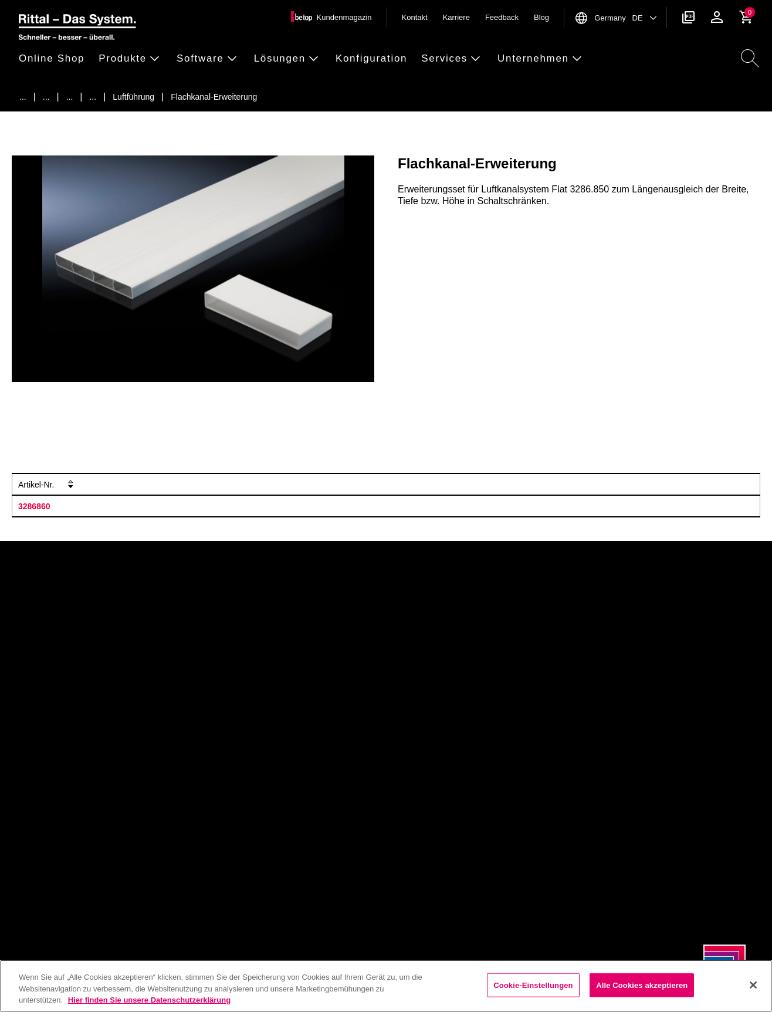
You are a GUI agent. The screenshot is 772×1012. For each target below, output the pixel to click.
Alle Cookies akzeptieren (642, 984)
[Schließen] (753, 985)
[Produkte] (46, 97)
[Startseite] (22, 97)
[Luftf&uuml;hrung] (133, 97)
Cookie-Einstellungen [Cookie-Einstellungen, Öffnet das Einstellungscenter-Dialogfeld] (533, 984)
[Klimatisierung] (69, 97)
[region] (386, 986)
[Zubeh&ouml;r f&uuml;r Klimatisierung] (92, 97)
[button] (55, 59)
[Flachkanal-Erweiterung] (214, 97)
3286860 (34, 506)
